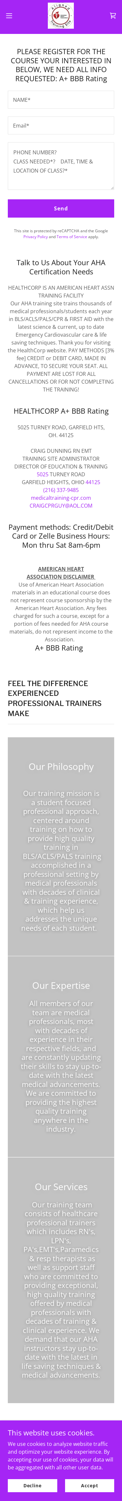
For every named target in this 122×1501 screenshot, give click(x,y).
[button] (11, 15)
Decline (32, 1485)
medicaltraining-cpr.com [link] (61, 497)
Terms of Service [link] (72, 236)
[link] (61, 16)
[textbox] (61, 100)
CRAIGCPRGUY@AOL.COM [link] (61, 505)
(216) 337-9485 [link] (61, 490)
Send (61, 208)
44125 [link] (93, 482)
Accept (89, 1485)
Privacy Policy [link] (35, 236)
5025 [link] (42, 474)
